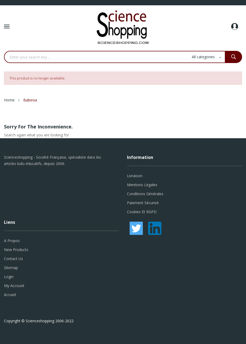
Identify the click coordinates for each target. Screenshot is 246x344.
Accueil (10, 294)
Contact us (13, 258)
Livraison (134, 175)
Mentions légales (142, 184)
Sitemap (11, 267)
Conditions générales (145, 193)
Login (8, 276)
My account (14, 285)
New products (16, 249)
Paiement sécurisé (143, 202)
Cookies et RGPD (142, 211)
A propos (12, 240)
